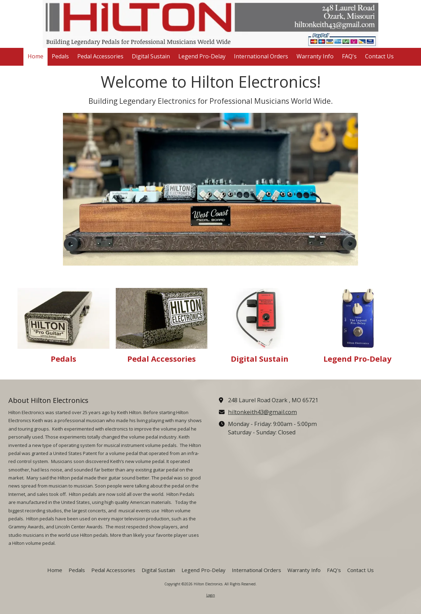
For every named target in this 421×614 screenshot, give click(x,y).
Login (210, 595)
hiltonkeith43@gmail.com (262, 412)
